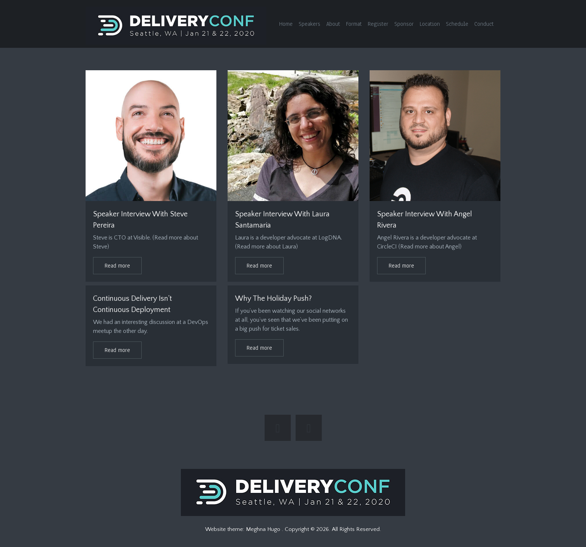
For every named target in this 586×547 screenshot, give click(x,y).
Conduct (484, 24)
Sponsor (404, 24)
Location (430, 24)
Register (378, 24)
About (333, 24)
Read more (117, 265)
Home (286, 24)
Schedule (457, 24)
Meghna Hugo (264, 529)
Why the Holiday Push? (273, 298)
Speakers (309, 24)
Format (354, 24)
